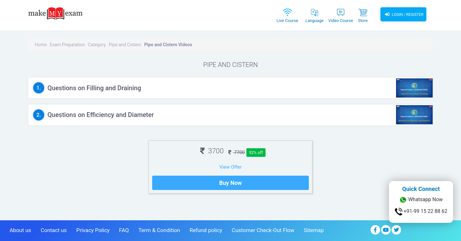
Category (97, 44)
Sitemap (314, 230)
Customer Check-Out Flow (263, 230)
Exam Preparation (67, 44)
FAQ (124, 230)
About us (20, 230)
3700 (211, 151)
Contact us (54, 230)
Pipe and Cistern (125, 44)
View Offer (230, 167)
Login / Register (403, 14)
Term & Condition (159, 230)
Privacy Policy (93, 230)
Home (41, 44)
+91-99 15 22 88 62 (421, 211)
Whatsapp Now (421, 200)
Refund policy (205, 230)
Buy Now (230, 182)
